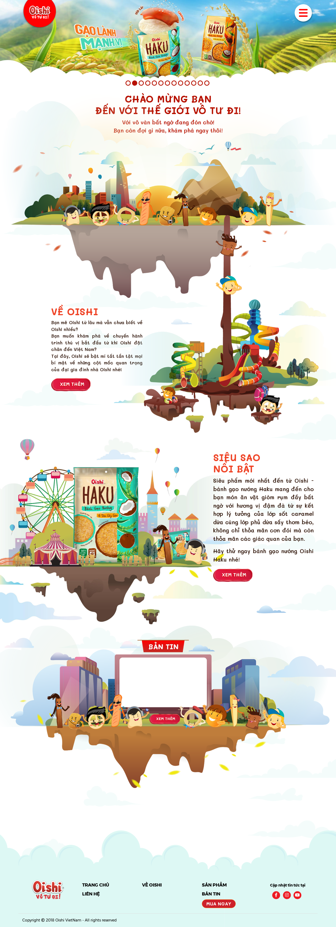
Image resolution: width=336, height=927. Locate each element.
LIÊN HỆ (91, 894)
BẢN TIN (211, 894)
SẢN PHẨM (214, 885)
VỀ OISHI (152, 885)
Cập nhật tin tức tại (287, 885)
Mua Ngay (218, 903)
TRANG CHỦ (95, 885)
